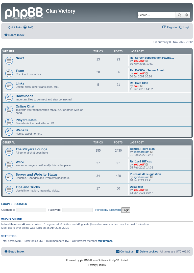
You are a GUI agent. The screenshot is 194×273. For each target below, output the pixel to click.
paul (136, 86)
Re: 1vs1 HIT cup (141, 161)
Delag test (136, 186)
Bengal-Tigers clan (142, 148)
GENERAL (9, 142)
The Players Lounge (31, 149)
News (20, 58)
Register (20, 203)
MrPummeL (105, 240)
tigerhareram (141, 151)
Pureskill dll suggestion (145, 174)
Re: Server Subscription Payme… (152, 57)
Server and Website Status (37, 174)
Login (5, 203)
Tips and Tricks (28, 187)
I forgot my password (108, 209)
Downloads (24, 96)
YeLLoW (139, 60)
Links (20, 83)
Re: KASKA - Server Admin (147, 70)
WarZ (20, 162)
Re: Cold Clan (139, 83)
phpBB (84, 260)
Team (20, 71)
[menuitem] (28, 27)
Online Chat (25, 106)
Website (8, 51)
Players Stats (26, 120)
